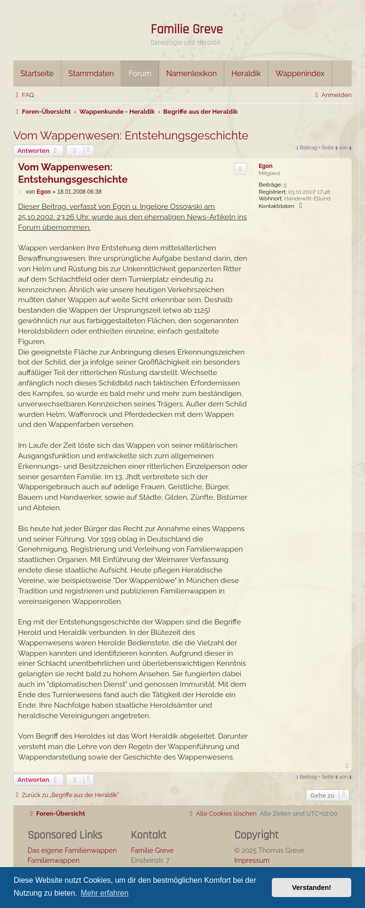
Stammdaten (91, 73)
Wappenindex (300, 73)
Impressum (252, 860)
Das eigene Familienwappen (72, 850)
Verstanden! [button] (311, 887)
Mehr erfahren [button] (105, 893)
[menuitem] (23, 95)
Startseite (37, 73)
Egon (265, 166)
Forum (139, 73)
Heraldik (246, 73)
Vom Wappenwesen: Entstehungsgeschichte (131, 135)
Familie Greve (187, 29)
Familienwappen (53, 860)
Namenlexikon (191, 73)
